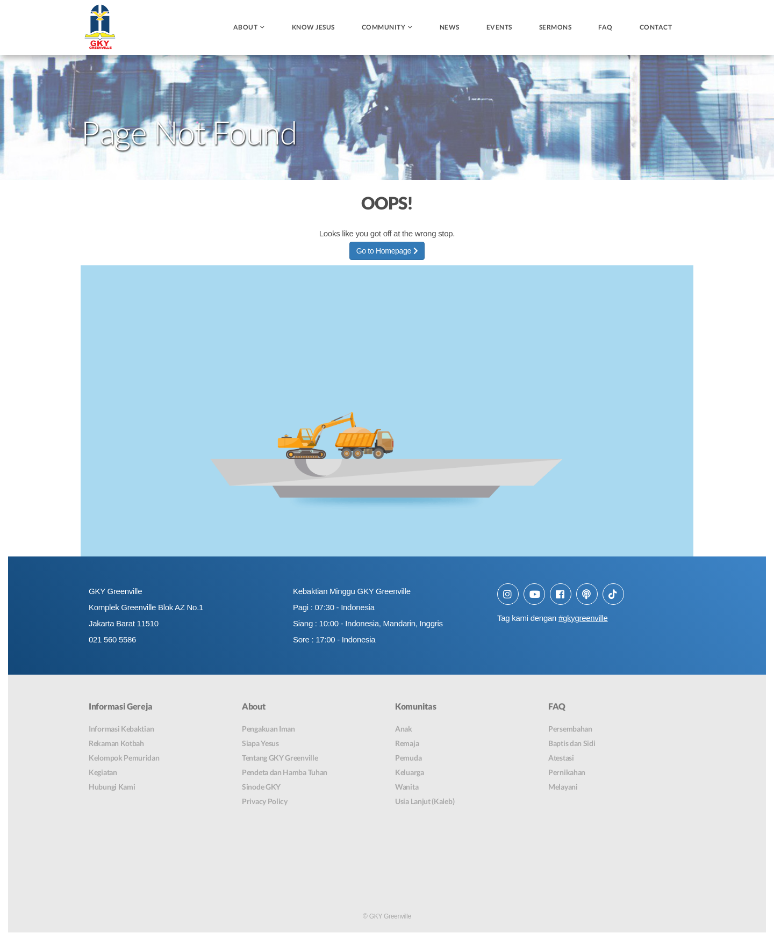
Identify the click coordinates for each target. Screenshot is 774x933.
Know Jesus (313, 27)
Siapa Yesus (260, 743)
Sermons (555, 27)
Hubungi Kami (112, 787)
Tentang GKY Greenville (280, 758)
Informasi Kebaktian (121, 729)
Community (384, 27)
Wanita (406, 787)
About (245, 27)
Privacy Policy (265, 801)
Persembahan (570, 729)
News (450, 27)
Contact (656, 27)
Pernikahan (566, 772)
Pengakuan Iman (268, 729)
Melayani (563, 787)
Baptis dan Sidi (572, 743)
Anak (403, 729)
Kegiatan (103, 772)
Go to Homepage (387, 251)
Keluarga (409, 772)
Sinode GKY (261, 787)
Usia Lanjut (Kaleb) (424, 801)
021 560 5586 (112, 639)
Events (499, 27)
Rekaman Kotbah (116, 743)
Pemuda (408, 758)
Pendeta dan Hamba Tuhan (284, 772)
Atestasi (561, 758)
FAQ (605, 27)
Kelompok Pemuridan (124, 758)
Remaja (407, 743)
